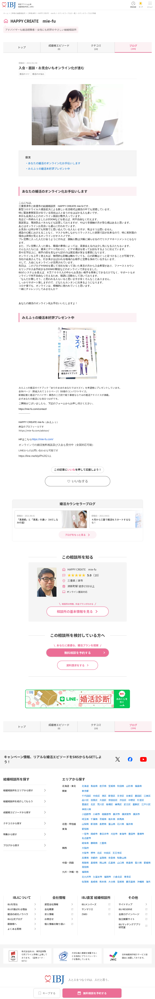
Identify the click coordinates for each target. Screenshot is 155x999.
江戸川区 (146, 804)
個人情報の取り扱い (59, 924)
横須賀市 (126, 814)
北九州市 (86, 877)
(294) (133, 47)
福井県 (129, 824)
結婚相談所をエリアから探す (24, 790)
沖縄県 (140, 881)
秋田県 (120, 786)
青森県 (94, 786)
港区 (104, 796)
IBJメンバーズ (96, 904)
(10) (96, 46)
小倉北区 (117, 877)
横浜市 (136, 814)
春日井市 (104, 834)
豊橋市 (140, 834)
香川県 (138, 862)
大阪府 (85, 848)
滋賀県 (103, 858)
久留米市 (97, 877)
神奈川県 (86, 809)
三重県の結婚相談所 (17, 13)
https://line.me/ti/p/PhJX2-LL (35, 456)
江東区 (147, 796)
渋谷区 (122, 800)
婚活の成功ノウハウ (22, 914)
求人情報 (59, 914)
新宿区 (111, 796)
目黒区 (94, 800)
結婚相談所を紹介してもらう (24, 801)
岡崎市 (94, 834)
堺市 (93, 853)
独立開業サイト (133, 919)
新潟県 (94, 824)
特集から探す (24, 834)
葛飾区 (136, 804)
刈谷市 (114, 834)
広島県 (111, 862)
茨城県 (103, 819)
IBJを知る (22, 904)
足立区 (127, 804)
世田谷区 (113, 800)
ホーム (5, 13)
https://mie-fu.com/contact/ (33, 409)
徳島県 (129, 862)
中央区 (96, 796)
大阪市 (85, 853)
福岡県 (85, 872)
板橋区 (109, 804)
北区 (93, 804)
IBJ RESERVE (133, 909)
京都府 (94, 858)
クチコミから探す (24, 823)
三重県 (103, 843)
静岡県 (94, 843)
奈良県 (111, 858)
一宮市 (85, 834)
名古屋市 (86, 838)
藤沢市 (116, 814)
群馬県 (120, 819)
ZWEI (96, 914)
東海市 (122, 834)
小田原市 (86, 814)
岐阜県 (85, 843)
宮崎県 (120, 881)
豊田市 (131, 834)
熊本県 (103, 881)
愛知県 (85, 829)
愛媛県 (147, 862)
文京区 (120, 796)
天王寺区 (117, 853)
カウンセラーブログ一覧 (67, 13)
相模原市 (106, 814)
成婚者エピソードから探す (24, 812)
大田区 (103, 800)
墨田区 (138, 796)
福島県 (138, 786)
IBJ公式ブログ (22, 919)
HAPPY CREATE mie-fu (46, 13)
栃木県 (111, 819)
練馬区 (118, 804)
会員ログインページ (133, 914)
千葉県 (94, 819)
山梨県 (85, 824)
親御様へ (22, 924)
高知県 (85, 867)
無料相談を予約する (95, 993)
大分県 (111, 881)
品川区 (85, 800)
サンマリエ (96, 909)
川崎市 (96, 814)
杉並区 (140, 800)
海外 (148, 881)
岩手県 (103, 786)
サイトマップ (133, 904)
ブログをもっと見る (75, 534)
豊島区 (85, 804)
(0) (58, 46)
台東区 (129, 796)
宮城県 (111, 786)
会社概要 (59, 909)
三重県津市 (31, 13)
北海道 (85, 786)
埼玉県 (85, 819)
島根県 (94, 862)
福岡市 (107, 877)
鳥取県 (85, 862)
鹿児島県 (130, 881)
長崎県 (94, 881)
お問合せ (59, 919)
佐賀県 (85, 881)
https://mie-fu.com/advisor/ (34, 430)
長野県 (103, 824)
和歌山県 (121, 858)
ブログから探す (24, 845)
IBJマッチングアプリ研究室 (133, 926)
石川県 (120, 824)
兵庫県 (85, 858)
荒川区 (100, 804)
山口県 (120, 862)
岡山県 (103, 862)
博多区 (127, 877)
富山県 (111, 824)
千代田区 (86, 796)
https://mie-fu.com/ (42, 439)
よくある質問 (22, 929)
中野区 (131, 800)
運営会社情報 (59, 904)
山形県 (129, 786)
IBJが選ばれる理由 (22, 909)
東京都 (85, 791)
